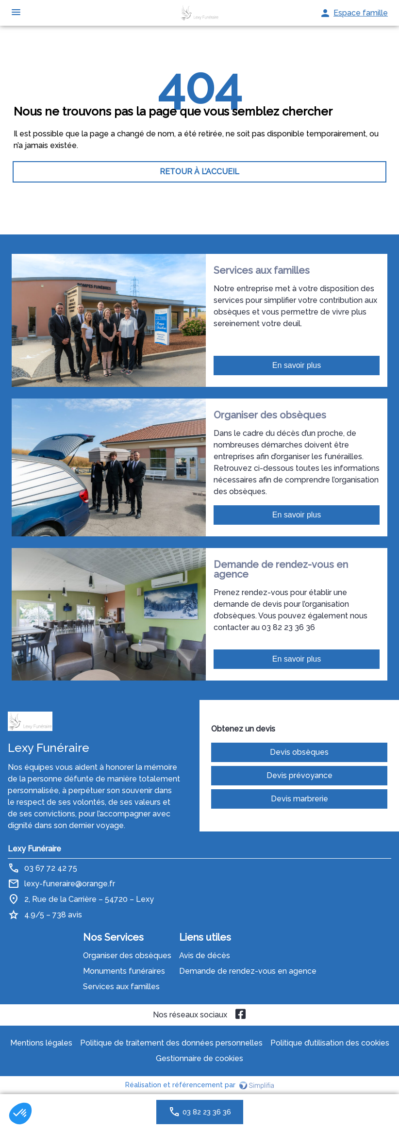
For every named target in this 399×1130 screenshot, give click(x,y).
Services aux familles (121, 986)
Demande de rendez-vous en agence (247, 971)
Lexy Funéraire (34, 848)
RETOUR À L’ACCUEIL (199, 171)
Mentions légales (41, 1042)
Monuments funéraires (124, 971)
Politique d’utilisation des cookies (329, 1042)
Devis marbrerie (299, 798)
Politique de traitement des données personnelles (171, 1042)
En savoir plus (296, 365)
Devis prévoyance (299, 775)
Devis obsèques (299, 752)
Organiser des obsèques (127, 955)
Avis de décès (204, 955)
